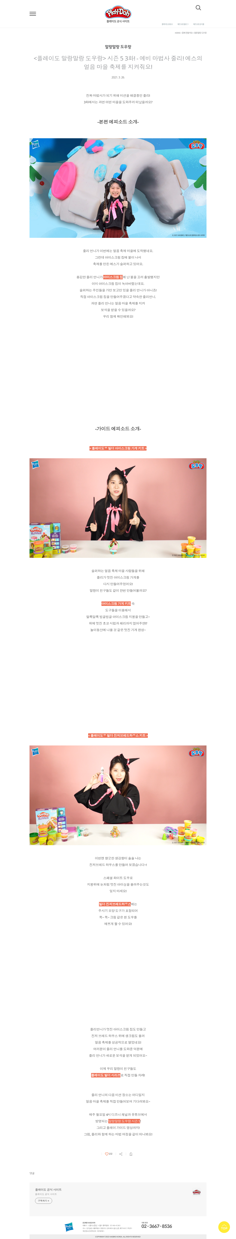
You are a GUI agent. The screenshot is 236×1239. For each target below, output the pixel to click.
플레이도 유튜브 (167, 24)
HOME (177, 32)
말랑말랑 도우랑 (200, 32)
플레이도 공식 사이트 (48, 1190)
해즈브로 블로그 (182, 24)
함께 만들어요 (187, 32)
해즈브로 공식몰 (198, 24)
